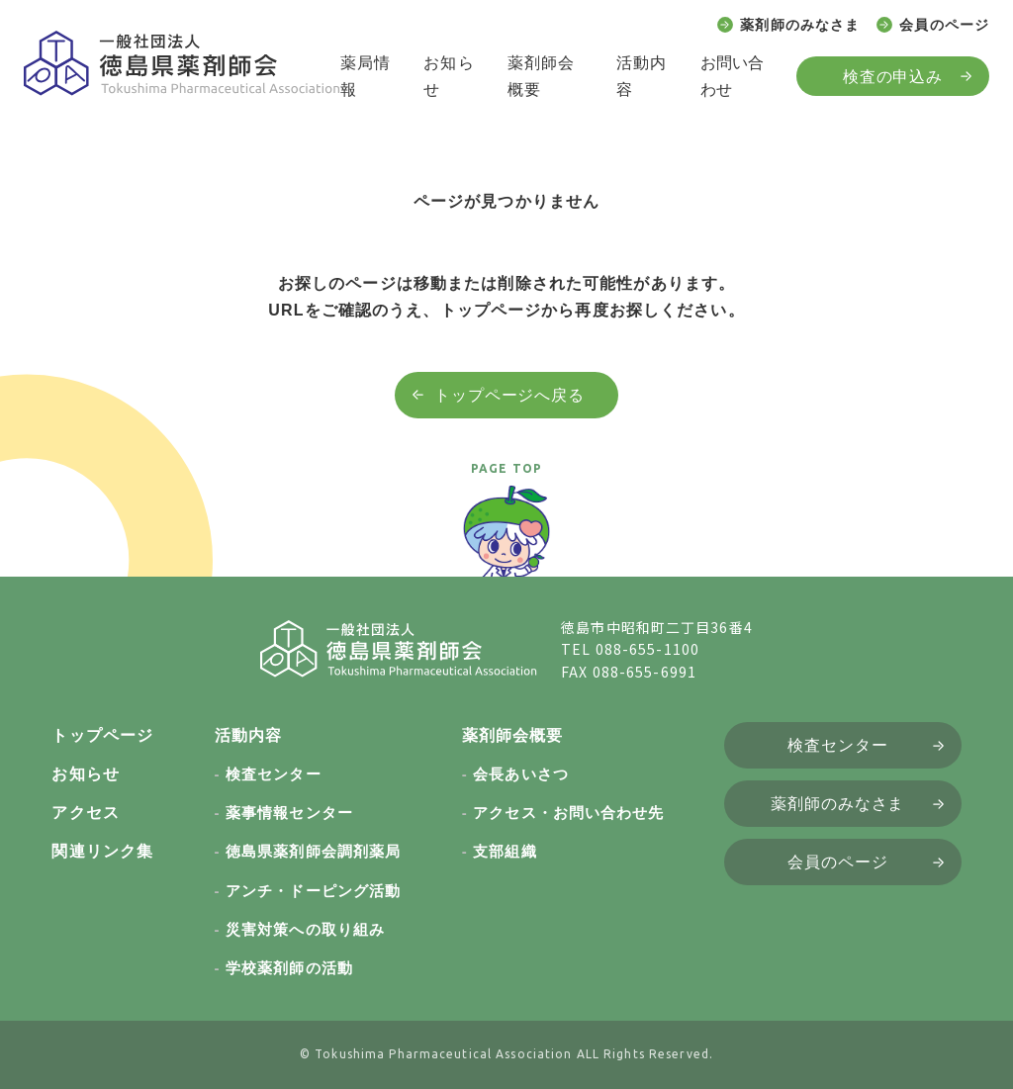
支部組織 (504, 851)
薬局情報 (365, 76)
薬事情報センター (289, 812)
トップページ (102, 735)
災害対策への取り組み (305, 929)
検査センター (274, 774)
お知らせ (448, 76)
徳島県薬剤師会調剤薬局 (313, 851)
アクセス (85, 812)
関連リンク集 (102, 851)
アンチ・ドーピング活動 (313, 890)
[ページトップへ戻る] (506, 540)
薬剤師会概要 (541, 76)
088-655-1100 (647, 649)
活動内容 (641, 76)
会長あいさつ (521, 774)
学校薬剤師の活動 (289, 967)
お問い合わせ (732, 76)
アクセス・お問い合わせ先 (568, 812)
